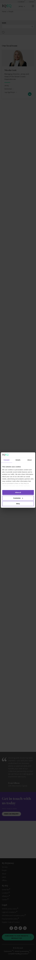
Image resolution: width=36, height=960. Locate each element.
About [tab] (29, 460)
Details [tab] (18, 460)
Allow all (18, 492)
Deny (18, 504)
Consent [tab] (6, 460)
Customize (18, 498)
